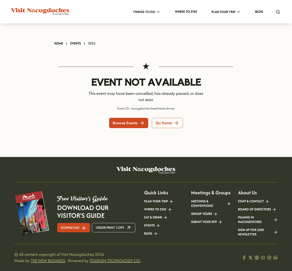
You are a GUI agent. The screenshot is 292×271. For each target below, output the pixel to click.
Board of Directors (257, 209)
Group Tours (204, 214)
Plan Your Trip (226, 11)
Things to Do (147, 11)
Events (75, 43)
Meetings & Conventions (211, 203)
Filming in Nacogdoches (258, 219)
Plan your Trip (159, 201)
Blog (259, 11)
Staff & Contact (253, 201)
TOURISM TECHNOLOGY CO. (114, 261)
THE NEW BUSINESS (48, 261)
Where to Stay (186, 11)
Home (58, 43)
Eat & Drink (156, 217)
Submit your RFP (206, 222)
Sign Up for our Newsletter (258, 232)
